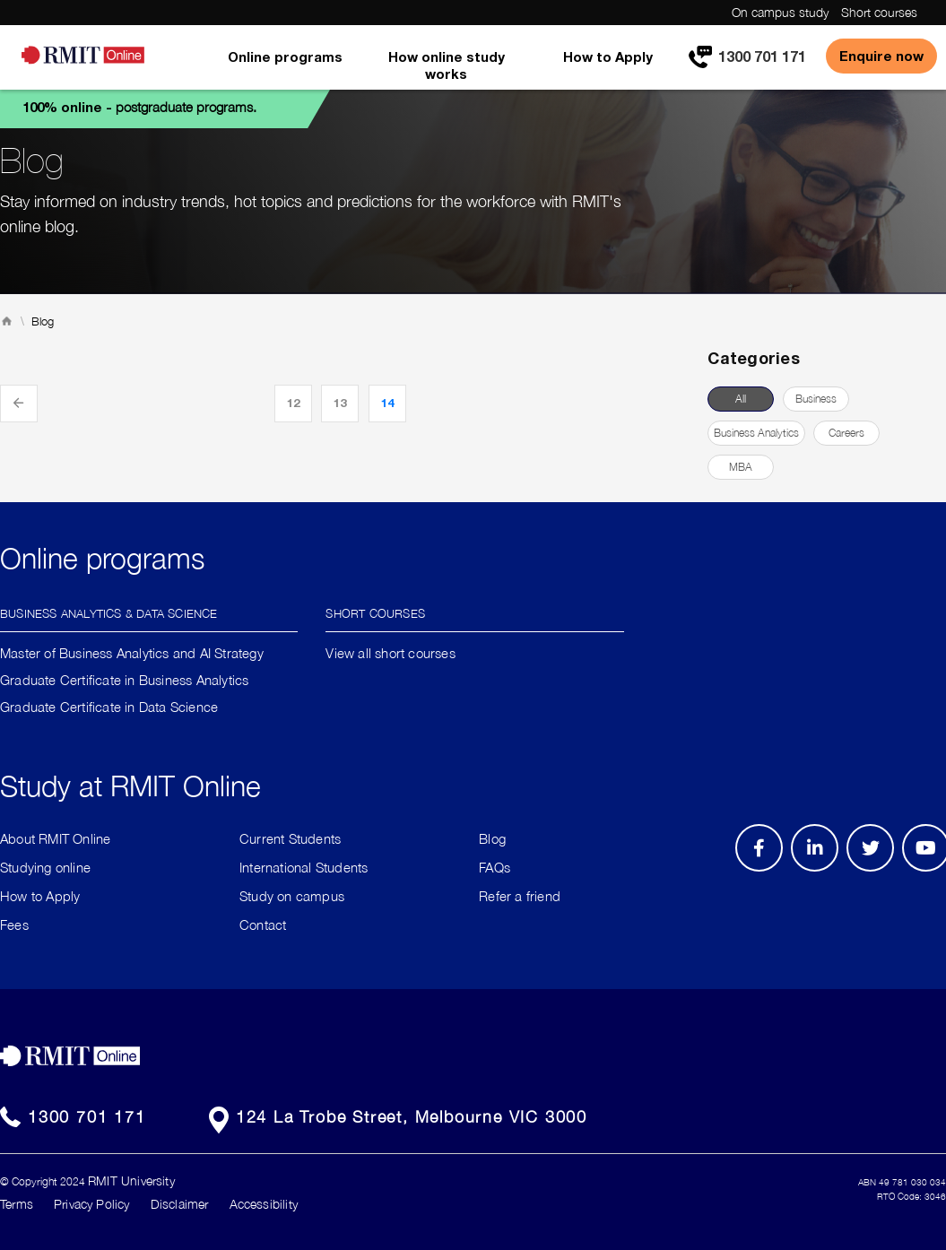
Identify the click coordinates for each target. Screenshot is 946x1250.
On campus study (780, 12)
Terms (16, 1203)
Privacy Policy (92, 1203)
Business (816, 398)
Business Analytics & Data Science (109, 612)
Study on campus (291, 896)
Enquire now (881, 56)
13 (340, 402)
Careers (846, 432)
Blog (492, 838)
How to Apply (608, 56)
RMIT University (131, 1180)
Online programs (285, 56)
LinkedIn (821, 871)
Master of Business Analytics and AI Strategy (132, 653)
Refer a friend (519, 896)
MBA (740, 466)
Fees (14, 924)
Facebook (761, 871)
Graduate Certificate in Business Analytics (124, 680)
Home (6, 321)
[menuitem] (285, 69)
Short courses (879, 12)
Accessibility (264, 1203)
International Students (303, 867)
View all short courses (390, 653)
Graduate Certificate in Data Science (109, 707)
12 (293, 402)
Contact (262, 924)
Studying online (45, 867)
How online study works (446, 65)
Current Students (290, 838)
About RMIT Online (55, 838)
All (740, 398)
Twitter (879, 871)
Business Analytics (756, 432)
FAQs (494, 867)
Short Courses (375, 612)
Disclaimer (180, 1203)
